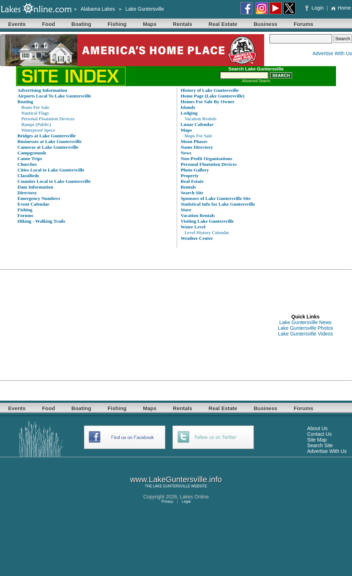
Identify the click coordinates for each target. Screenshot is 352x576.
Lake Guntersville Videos (305, 334)
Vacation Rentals (201, 118)
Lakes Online (194, 497)
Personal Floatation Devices (48, 118)
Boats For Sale (35, 107)
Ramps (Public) (36, 124)
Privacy (167, 501)
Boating (81, 24)
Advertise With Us (332, 53)
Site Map (317, 440)
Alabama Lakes (98, 9)
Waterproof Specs (38, 130)
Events (17, 24)
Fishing (117, 24)
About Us (317, 428)
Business (265, 24)
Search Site (320, 445)
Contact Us (319, 434)
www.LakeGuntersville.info (176, 479)
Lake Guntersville (145, 9)
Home (341, 8)
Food (48, 24)
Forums (303, 24)
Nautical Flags (35, 113)
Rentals (182, 24)
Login (315, 8)
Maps (149, 24)
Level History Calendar (207, 232)
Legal (186, 501)
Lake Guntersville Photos (305, 328)
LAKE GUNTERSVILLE (171, 486)
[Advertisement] (120, 325)
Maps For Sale (198, 135)
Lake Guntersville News (305, 322)
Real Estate (223, 24)
